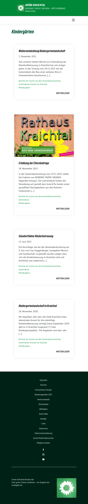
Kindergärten (25, 87)
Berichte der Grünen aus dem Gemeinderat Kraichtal (39, 81)
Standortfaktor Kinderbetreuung (36, 236)
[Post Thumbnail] (44, 135)
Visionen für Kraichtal (38, 84)
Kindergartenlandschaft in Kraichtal (38, 306)
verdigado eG (17, 485)
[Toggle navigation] (73, 20)
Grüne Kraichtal (35, 5)
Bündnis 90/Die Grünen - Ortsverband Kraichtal (45, 10)
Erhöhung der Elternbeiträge (34, 163)
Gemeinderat (24, 84)
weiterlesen (62, 93)
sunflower (31, 482)
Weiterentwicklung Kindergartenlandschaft (42, 51)
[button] (4, 499)
